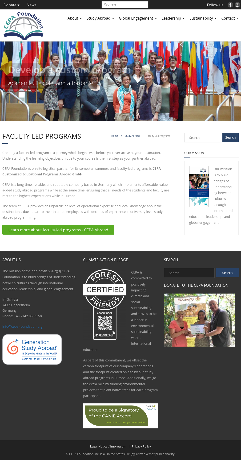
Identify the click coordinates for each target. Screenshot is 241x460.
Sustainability (201, 18)
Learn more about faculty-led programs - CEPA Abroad (58, 229)
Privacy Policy (141, 446)
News (31, 5)
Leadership (171, 18)
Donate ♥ (12, 5)
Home (114, 135)
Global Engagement (136, 18)
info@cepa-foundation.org (22, 326)
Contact (228, 18)
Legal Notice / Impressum (108, 446)
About (73, 18)
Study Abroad (98, 18)
